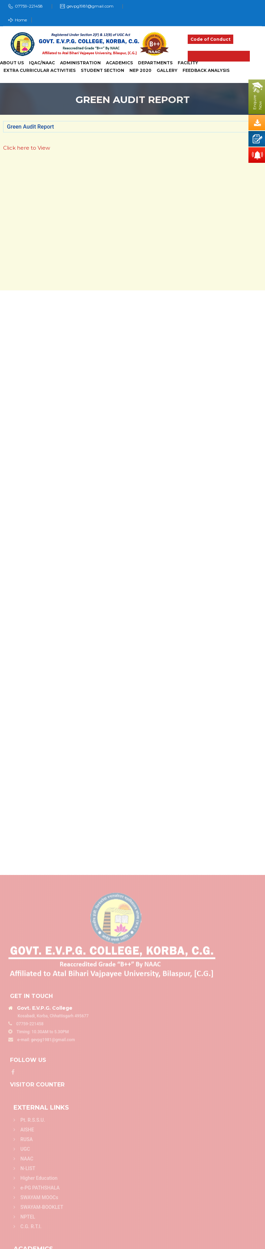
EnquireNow (257, 102)
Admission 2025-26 (218, 56)
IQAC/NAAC (42, 63)
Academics (119, 63)
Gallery (167, 70)
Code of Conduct (210, 39)
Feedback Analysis (206, 70)
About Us (12, 63)
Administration (80, 63)
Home (17, 19)
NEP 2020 (140, 70)
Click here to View (26, 148)
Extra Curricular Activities (39, 70)
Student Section (102, 70)
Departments (155, 63)
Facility (188, 63)
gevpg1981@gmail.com (90, 6)
